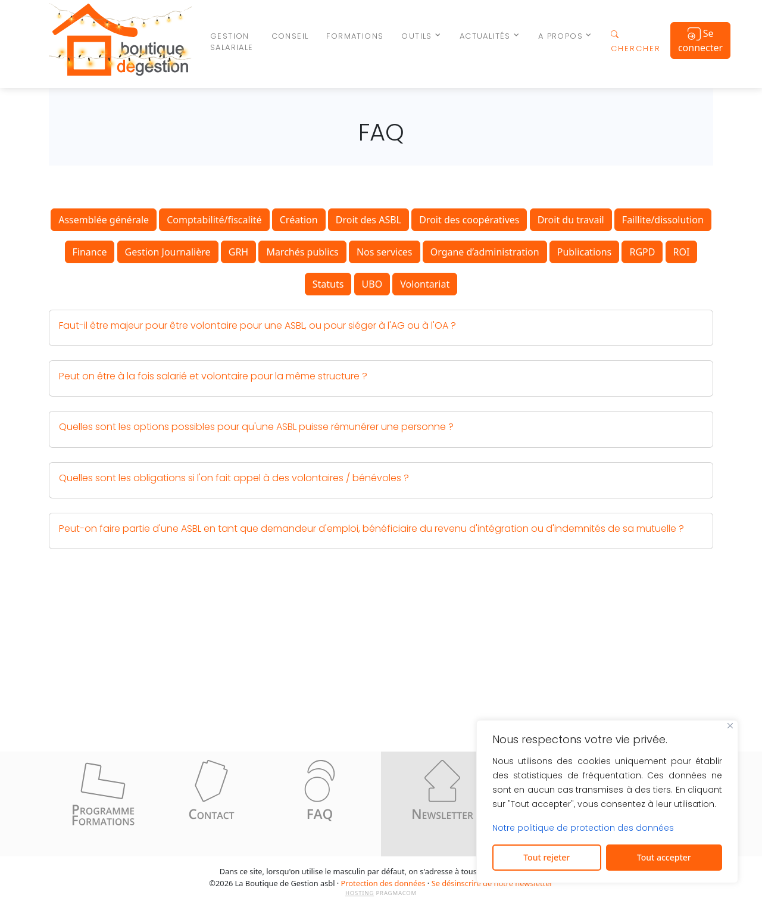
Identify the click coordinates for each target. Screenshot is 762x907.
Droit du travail (571, 219)
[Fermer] (730, 725)
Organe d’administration (484, 251)
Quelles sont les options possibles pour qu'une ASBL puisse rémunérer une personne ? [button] (256, 427)
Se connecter (700, 41)
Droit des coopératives (469, 219)
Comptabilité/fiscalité (214, 219)
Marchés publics (302, 251)
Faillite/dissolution (663, 219)
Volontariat (424, 284)
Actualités (485, 36)
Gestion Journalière (168, 251)
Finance (90, 251)
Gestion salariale (232, 42)
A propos (560, 36)
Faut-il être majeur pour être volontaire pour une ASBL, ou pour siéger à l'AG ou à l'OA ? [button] (257, 325)
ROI (681, 251)
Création (299, 219)
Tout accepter (664, 857)
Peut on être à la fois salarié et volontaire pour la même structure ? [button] (213, 376)
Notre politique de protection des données (583, 828)
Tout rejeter (546, 857)
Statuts (328, 284)
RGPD (642, 251)
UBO (372, 284)
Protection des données (383, 883)
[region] (607, 801)
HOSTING (359, 893)
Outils (416, 36)
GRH (238, 251)
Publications (584, 251)
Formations (354, 36)
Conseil (290, 36)
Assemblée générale (103, 219)
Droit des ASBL (368, 219)
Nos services (385, 251)
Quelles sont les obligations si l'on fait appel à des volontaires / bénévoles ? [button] (234, 478)
